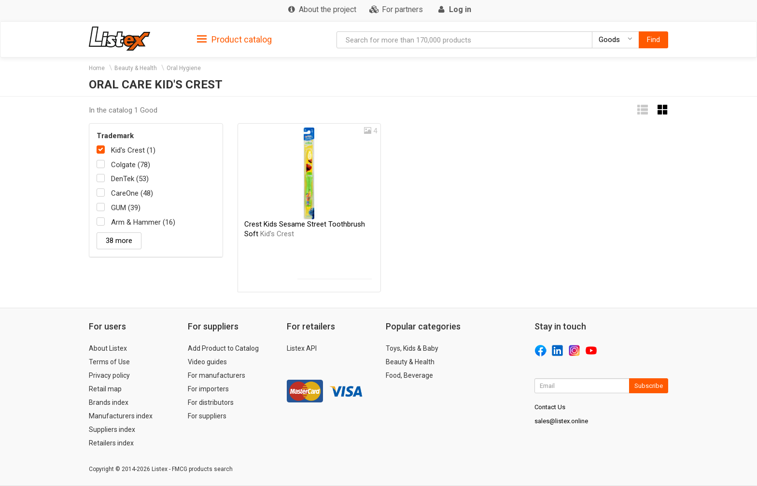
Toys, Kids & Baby (412, 348)
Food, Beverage (409, 375)
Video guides (207, 362)
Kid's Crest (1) (133, 150)
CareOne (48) (132, 193)
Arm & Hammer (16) (143, 222)
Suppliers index (112, 429)
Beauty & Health (135, 68)
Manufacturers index (121, 416)
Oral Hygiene (184, 68)
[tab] (234, 39)
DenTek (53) (130, 178)
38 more (119, 240)
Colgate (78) (130, 164)
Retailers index (111, 443)
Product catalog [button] (234, 39)
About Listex (108, 348)
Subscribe (648, 385)
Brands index (108, 402)
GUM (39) (125, 207)
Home (97, 68)
